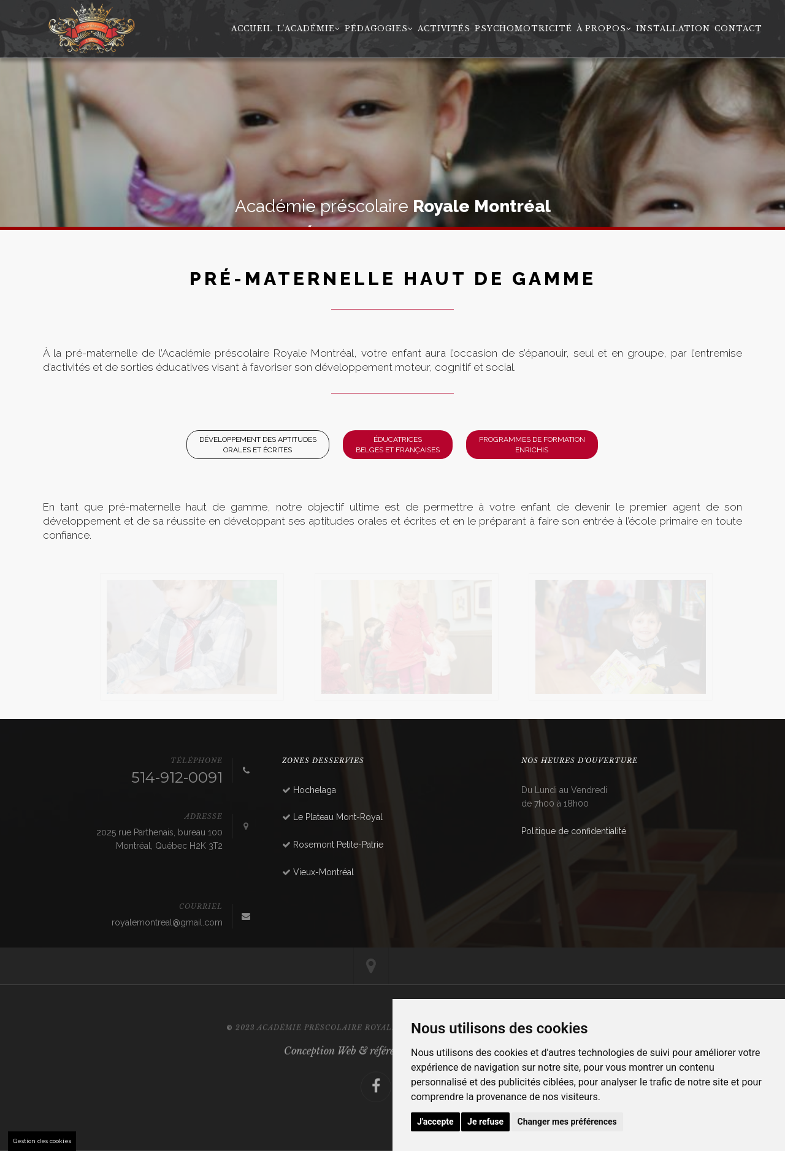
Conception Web (320, 1069)
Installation (673, 28)
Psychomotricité (523, 28)
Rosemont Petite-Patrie (338, 844)
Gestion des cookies (42, 1141)
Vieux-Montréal (323, 872)
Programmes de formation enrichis (532, 444)
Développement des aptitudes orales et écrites (257, 444)
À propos (604, 28)
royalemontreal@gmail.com (167, 922)
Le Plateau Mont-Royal (338, 817)
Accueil (252, 28)
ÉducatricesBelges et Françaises (398, 444)
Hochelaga (314, 790)
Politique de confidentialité (573, 831)
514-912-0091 (177, 777)
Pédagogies (379, 28)
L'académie (308, 28)
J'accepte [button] (435, 1121)
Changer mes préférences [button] (567, 1121)
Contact (738, 28)
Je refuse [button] (485, 1121)
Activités (444, 28)
